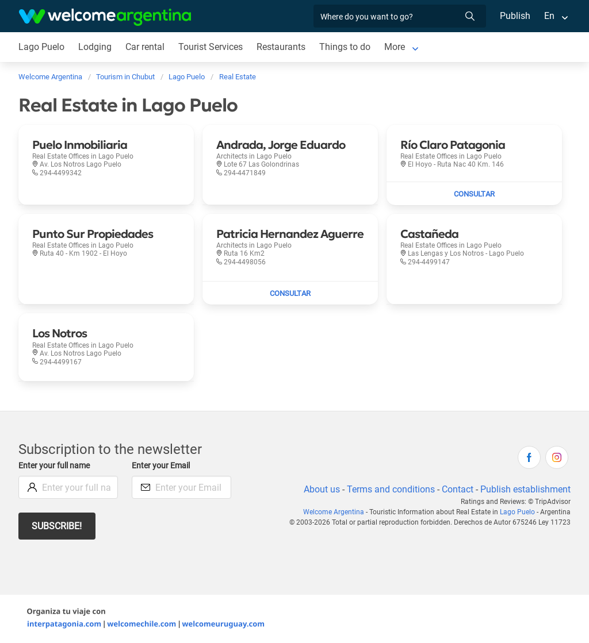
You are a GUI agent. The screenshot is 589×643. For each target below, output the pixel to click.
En (549, 15)
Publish (515, 15)
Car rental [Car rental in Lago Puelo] (145, 46)
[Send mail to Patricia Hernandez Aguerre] (290, 293)
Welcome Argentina (337, 512)
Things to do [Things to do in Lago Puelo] (346, 46)
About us (319, 489)
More (396, 46)
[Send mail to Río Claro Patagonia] (474, 193)
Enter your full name (55, 466)
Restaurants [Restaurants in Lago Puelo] (282, 46)
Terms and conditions (389, 489)
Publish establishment (525, 489)
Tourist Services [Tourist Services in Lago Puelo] (211, 46)
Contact (457, 489)
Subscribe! (57, 526)
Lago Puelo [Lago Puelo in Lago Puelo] (41, 46)
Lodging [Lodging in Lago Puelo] (94, 46)
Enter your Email (162, 466)
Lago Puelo (518, 512)
